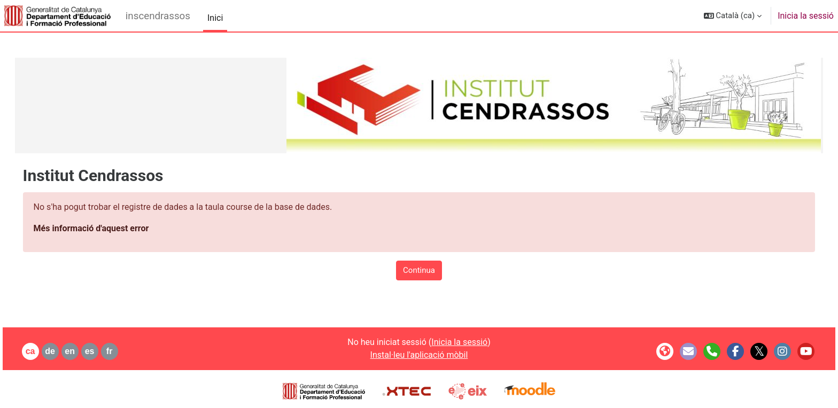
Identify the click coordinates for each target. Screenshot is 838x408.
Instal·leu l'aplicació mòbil (419, 355)
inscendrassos (158, 16)
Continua (419, 270)
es (105, 351)
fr (124, 351)
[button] (733, 15)
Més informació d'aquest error (106, 228)
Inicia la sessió (806, 16)
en (85, 351)
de (65, 351)
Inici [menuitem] (215, 18)
